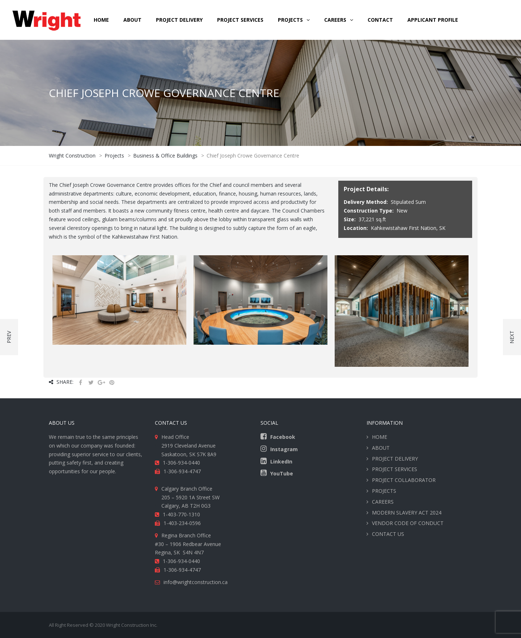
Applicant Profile (432, 19)
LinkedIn (281, 461)
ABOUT (132, 19)
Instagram (284, 449)
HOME (101, 19)
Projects (290, 19)
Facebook (282, 436)
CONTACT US (388, 533)
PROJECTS (384, 490)
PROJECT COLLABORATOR (404, 480)
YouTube (281, 473)
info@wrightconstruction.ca (196, 582)
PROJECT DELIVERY (179, 19)
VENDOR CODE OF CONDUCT (408, 523)
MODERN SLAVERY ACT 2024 (406, 512)
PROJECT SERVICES (240, 19)
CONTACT (380, 19)
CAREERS (335, 19)
